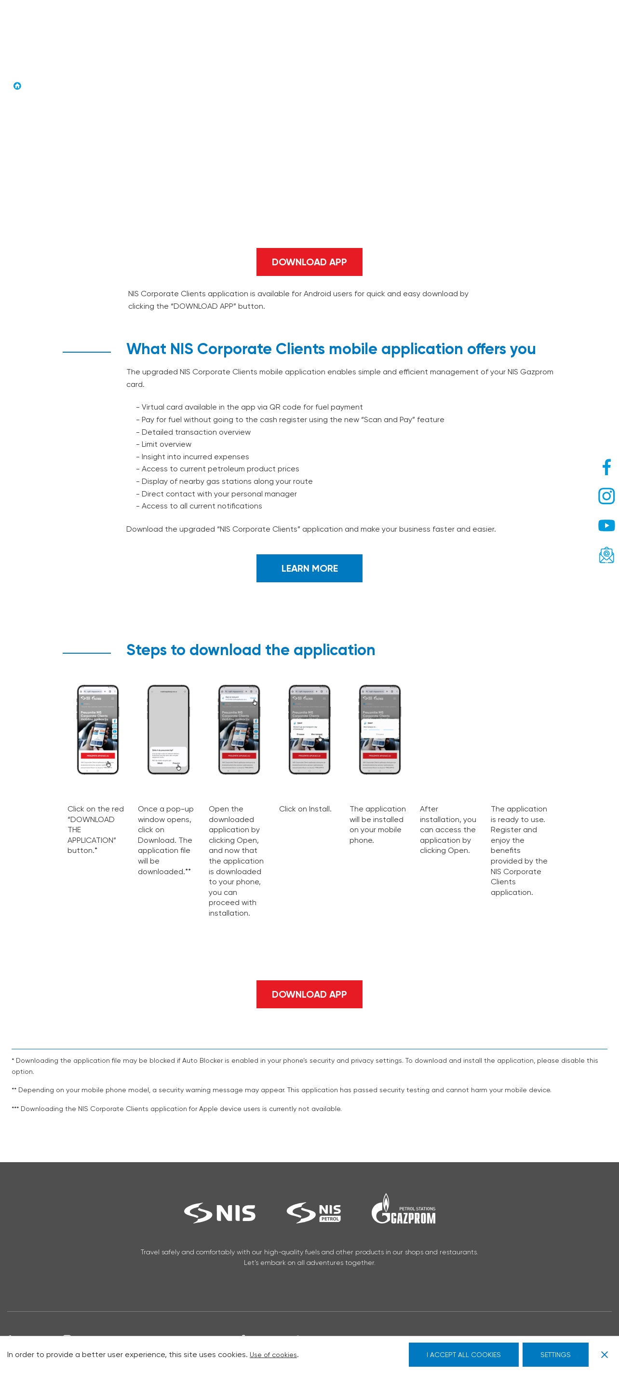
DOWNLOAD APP (309, 262)
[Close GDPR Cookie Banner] (601, 1354)
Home (36, 86)
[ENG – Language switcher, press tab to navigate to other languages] (559, 26)
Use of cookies (278, 1354)
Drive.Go (320, 21)
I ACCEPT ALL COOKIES (464, 1355)
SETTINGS (555, 1355)
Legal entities (173, 31)
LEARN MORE (310, 568)
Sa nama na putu (177, 21)
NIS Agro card (373, 21)
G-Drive (231, 21)
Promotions (432, 21)
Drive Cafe (275, 21)
